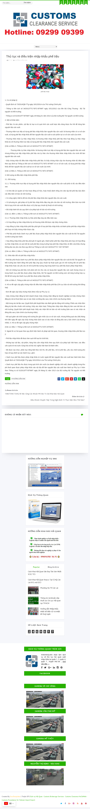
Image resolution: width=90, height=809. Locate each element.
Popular (36, 568)
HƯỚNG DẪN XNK (21, 61)
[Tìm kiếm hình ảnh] (32, 1)
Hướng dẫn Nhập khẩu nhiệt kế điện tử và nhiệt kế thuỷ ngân (50, 613)
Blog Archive (53, 568)
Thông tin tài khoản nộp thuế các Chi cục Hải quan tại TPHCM (50, 602)
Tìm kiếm (27, 2)
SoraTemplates (15, 798)
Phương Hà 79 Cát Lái (49, 589)
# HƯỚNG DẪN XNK (19, 379)
